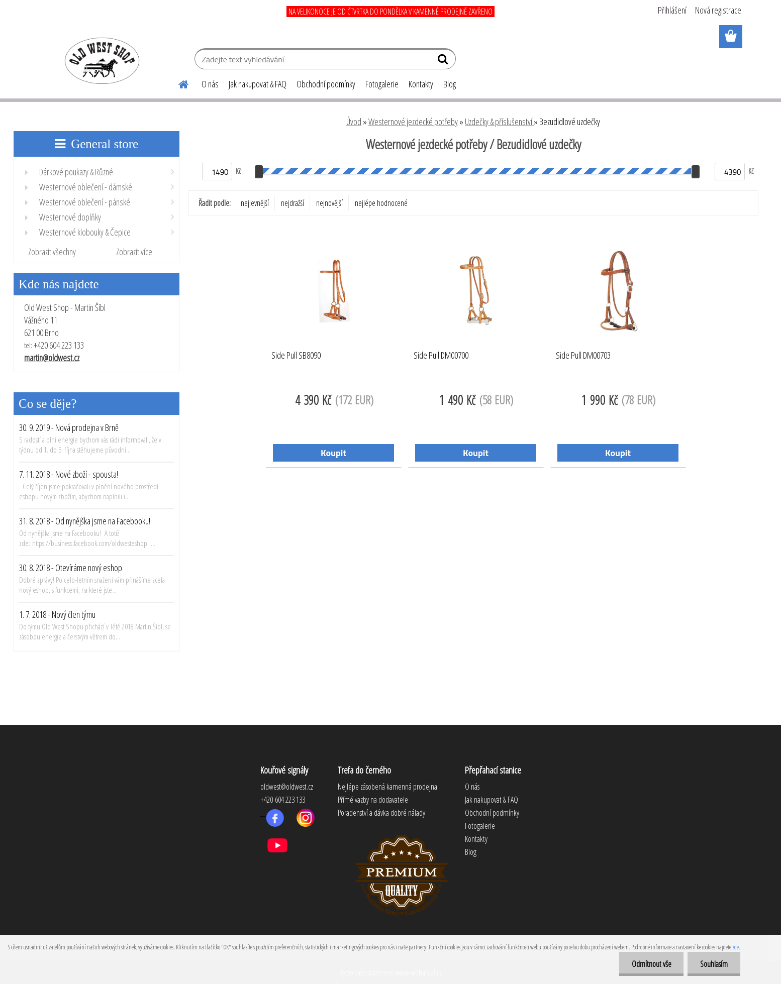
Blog (449, 84)
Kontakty (421, 84)
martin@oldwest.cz (51, 358)
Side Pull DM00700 (441, 355)
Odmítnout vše (651, 963)
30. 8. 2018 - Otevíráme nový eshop (70, 568)
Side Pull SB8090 (296, 355)
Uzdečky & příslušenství (499, 122)
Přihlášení (672, 10)
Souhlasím (714, 963)
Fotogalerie (382, 84)
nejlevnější (255, 202)
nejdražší (292, 202)
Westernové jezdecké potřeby (413, 122)
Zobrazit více (134, 252)
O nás (210, 84)
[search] (444, 61)
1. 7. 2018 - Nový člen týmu (57, 614)
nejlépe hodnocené (381, 202)
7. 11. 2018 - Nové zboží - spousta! (68, 474)
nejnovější (329, 202)
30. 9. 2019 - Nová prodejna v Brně (69, 427)
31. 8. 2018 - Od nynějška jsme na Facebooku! (84, 521)
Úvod (353, 122)
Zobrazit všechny (52, 252)
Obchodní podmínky (326, 84)
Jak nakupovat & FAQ (257, 84)
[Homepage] (177, 82)
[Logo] (100, 60)
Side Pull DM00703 (583, 355)
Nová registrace (718, 10)
